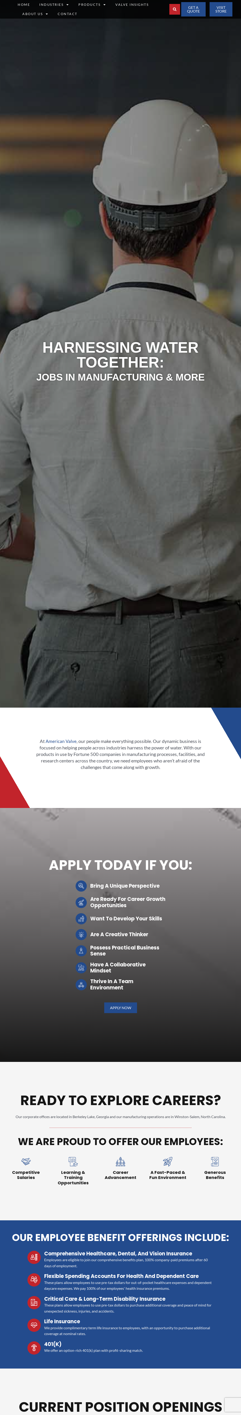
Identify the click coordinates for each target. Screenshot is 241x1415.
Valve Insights (132, 5)
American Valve (61, 741)
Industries (54, 5)
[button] (174, 9)
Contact (67, 14)
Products (92, 5)
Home (24, 5)
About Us (35, 14)
